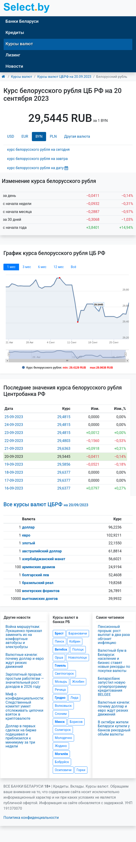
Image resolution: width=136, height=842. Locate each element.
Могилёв (61, 754)
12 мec (58, 267)
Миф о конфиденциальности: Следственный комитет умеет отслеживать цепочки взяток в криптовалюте (25, 706)
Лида (74, 697)
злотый (28, 543)
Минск (60, 722)
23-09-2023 (14, 433)
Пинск (59, 641)
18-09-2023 (14, 472)
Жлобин (78, 681)
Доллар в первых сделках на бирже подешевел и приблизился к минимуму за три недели (21, 736)
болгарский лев (35, 575)
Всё (73, 267)
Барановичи (78, 633)
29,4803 (63, 441)
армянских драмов (38, 567)
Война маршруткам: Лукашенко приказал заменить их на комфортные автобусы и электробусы (24, 636)
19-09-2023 (14, 464)
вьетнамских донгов (40, 598)
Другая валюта (77, 136)
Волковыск (63, 706)
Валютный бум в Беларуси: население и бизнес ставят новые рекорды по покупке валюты (114, 660)
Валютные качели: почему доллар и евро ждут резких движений (25, 660)
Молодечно (63, 738)
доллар (28, 527)
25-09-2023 (14, 417)
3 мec (26, 267)
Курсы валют (19, 43)
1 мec (11, 267)
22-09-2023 (14, 441)
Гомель (60, 665)
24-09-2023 (14, 424)
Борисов (76, 722)
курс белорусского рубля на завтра (37, 159)
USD (10, 136)
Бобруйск (62, 762)
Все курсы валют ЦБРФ (45, 504)
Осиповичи (63, 770)
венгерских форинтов (40, 591)
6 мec (42, 267)
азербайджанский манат (43, 559)
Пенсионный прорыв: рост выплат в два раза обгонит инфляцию (114, 634)
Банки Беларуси (22, 21)
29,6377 (63, 472)
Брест (59, 633)
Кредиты (15, 32)
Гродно (60, 697)
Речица (60, 689)
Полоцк (78, 649)
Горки (81, 770)
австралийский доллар (42, 551)
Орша (59, 657)
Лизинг (13, 55)
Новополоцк (77, 657)
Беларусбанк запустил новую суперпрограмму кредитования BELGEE (112, 686)
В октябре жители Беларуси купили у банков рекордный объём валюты (114, 728)
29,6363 (63, 448)
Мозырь (61, 681)
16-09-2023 (14, 488)
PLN (53, 136)
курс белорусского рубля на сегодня (38, 149)
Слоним (61, 714)
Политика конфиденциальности (31, 817)
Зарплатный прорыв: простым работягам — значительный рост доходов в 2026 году (25, 680)
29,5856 (63, 464)
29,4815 (63, 417)
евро (26, 535)
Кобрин (74, 641)
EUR (24, 136)
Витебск (61, 649)
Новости (14, 66)
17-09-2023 (14, 480)
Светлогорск (64, 673)
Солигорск (63, 730)
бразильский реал (37, 583)
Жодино (61, 746)
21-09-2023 (14, 448)
